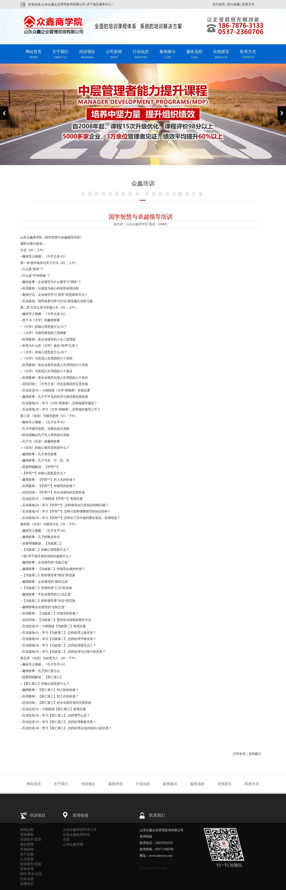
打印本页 (239, 754)
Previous (4, 113)
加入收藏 (233, 4)
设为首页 (218, 4)
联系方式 (248, 4)
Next (282, 113)
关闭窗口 (254, 754)
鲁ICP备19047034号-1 (154, 868)
